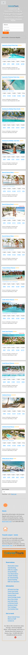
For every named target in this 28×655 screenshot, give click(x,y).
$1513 (18, 382)
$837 (17, 477)
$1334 (14, 445)
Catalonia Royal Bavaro (8, 426)
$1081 (13, 382)
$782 (8, 350)
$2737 (22, 350)
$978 (13, 350)
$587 (4, 350)
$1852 (19, 254)
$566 (4, 286)
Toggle (3, 3)
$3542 (24, 191)
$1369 (17, 350)
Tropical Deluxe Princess (8, 267)
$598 (13, 477)
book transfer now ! (7, 545)
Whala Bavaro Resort (7, 458)
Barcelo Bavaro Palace (8, 172)
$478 (8, 477)
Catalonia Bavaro (6, 395)
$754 (8, 286)
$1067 (9, 445)
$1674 (22, 477)
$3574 (24, 413)
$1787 (19, 413)
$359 (4, 477)
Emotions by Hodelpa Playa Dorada (11, 109)
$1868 (19, 445)
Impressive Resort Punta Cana (10, 45)
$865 (8, 382)
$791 (8, 64)
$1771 (19, 191)
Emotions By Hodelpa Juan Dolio (11, 140)
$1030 (9, 96)
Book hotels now (6, 521)
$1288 (14, 96)
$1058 (9, 254)
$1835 (19, 223)
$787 (4, 223)
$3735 (24, 445)
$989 (13, 64)
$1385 (17, 64)
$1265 (14, 191)
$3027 (23, 382)
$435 (4, 127)
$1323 (14, 254)
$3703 (24, 254)
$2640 (22, 286)
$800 (4, 445)
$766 (4, 413)
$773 (4, 96)
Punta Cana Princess (7, 331)
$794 (4, 254)
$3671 (24, 223)
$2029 (22, 127)
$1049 (9, 223)
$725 (13, 127)
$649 (4, 382)
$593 (4, 64)
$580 (8, 127)
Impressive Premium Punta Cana (10, 77)
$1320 (17, 286)
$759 (4, 191)
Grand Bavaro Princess (8, 363)
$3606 (24, 96)
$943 (13, 286)
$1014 (17, 127)
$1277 (14, 413)
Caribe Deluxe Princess (8, 299)
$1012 (9, 191)
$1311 (14, 223)
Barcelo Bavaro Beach (8, 204)
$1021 (9, 413)
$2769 (22, 64)
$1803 (19, 96)
